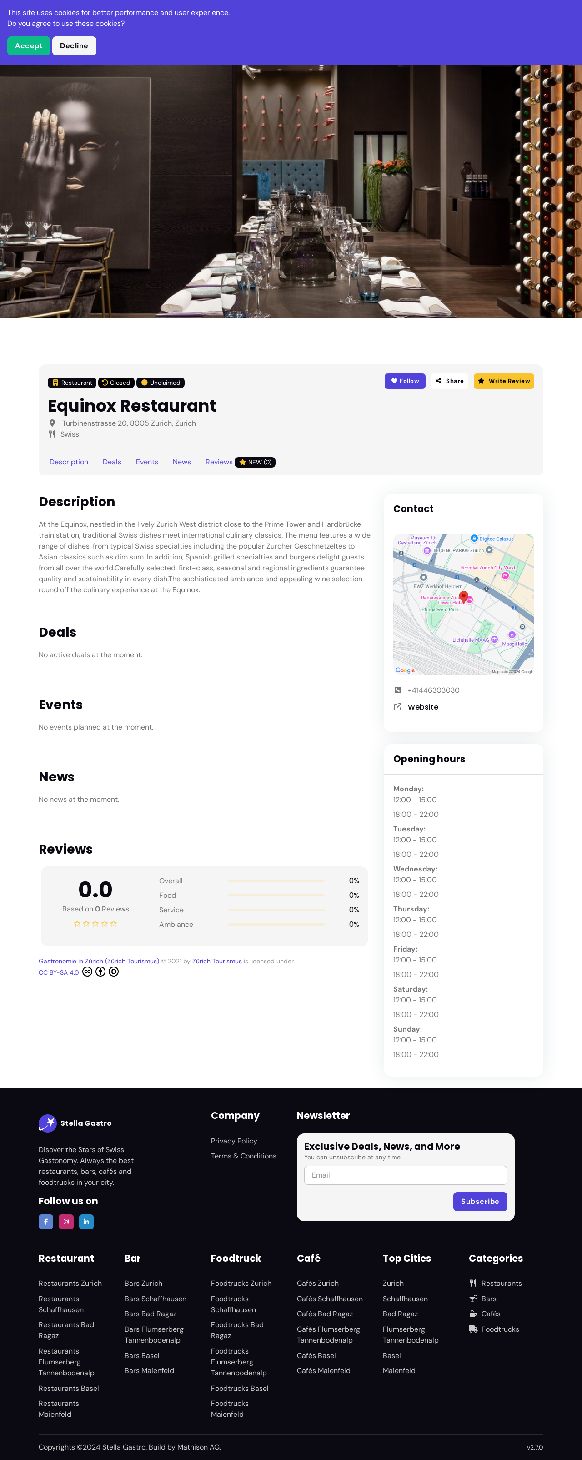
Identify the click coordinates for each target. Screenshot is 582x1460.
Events (147, 462)
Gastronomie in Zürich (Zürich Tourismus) (100, 961)
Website (423, 707)
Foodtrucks (494, 1329)
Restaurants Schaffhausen (61, 1304)
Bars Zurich (143, 1283)
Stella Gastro (75, 1123)
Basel (392, 1355)
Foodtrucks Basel (240, 1388)
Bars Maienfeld (149, 1370)
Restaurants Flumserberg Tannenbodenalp (67, 1362)
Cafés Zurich (318, 1283)
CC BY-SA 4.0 (79, 972)
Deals (112, 462)
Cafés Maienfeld (324, 1370)
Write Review (504, 381)
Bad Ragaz (400, 1314)
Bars (483, 1299)
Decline (74, 45)
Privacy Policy (234, 1141)
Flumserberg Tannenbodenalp (411, 1334)
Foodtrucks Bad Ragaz (237, 1330)
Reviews (241, 462)
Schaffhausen (405, 1299)
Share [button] (449, 381)
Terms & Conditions (243, 1156)
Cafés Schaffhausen (330, 1299)
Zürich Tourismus (218, 961)
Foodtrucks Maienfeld (230, 1409)
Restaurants (495, 1283)
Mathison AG (198, 1447)
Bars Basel (142, 1355)
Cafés (485, 1314)
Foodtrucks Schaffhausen (233, 1304)
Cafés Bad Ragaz (325, 1314)
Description (69, 462)
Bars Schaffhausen (155, 1299)
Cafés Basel (316, 1355)
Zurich (393, 1283)
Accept (29, 45)
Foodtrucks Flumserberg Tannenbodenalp (239, 1362)
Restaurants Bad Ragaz (66, 1330)
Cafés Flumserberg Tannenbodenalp (328, 1334)
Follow (405, 381)
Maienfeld (399, 1370)
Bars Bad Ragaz (150, 1314)
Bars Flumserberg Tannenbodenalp (154, 1334)
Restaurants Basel (69, 1388)
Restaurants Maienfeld (59, 1409)
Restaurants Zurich (70, 1283)
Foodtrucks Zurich (241, 1283)
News (182, 462)
